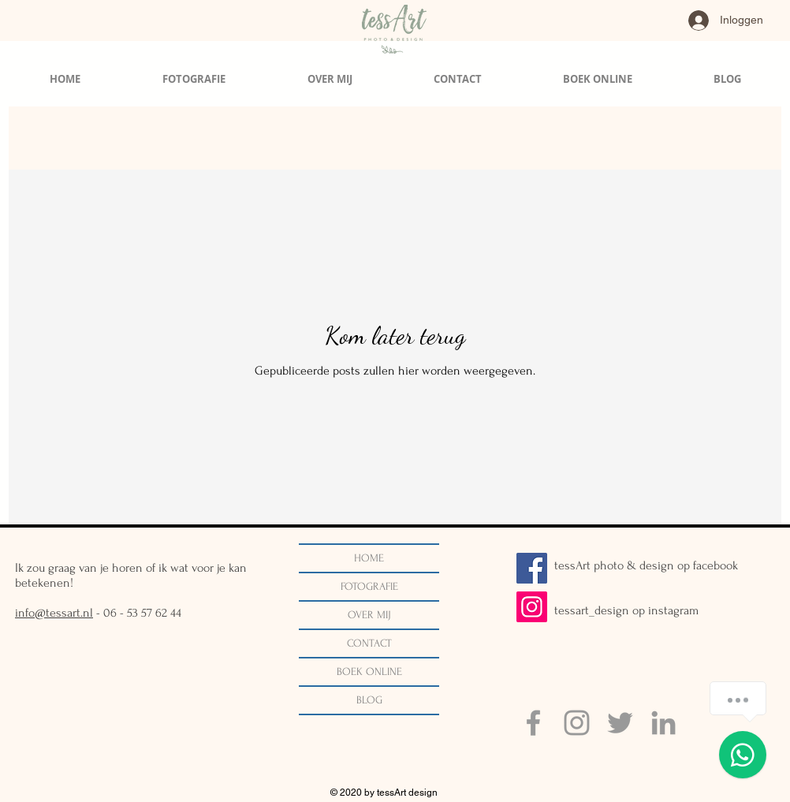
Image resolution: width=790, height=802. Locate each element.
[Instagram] (531, 606)
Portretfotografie (353, 138)
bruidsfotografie (456, 138)
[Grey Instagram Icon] (577, 723)
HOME (369, 558)
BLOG (369, 700)
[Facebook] (531, 568)
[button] (745, 140)
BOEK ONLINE (369, 671)
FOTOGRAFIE (369, 586)
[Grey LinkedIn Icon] (663, 723)
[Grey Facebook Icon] (533, 723)
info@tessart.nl (54, 613)
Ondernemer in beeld (236, 138)
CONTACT (369, 643)
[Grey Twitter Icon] (620, 723)
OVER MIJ (369, 615)
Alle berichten (55, 138)
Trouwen (137, 138)
